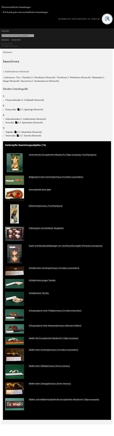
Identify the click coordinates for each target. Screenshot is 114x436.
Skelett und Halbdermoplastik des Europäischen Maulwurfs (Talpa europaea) (64, 399)
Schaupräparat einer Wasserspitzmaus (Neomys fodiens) (55, 325)
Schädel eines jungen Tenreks (42, 280)
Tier (18, 77)
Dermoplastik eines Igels (40, 189)
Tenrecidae (23, 135)
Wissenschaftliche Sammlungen (16, 6)
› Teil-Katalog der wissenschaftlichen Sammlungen (24, 11)
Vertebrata (74, 77)
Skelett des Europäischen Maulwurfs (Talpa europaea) (53, 338)
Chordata (39, 77)
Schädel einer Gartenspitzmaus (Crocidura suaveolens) (54, 268)
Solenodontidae (25, 118)
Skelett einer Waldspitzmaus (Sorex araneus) (49, 366)
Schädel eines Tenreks (39, 293)
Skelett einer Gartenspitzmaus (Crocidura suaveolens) (53, 350)
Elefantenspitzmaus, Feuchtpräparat (46, 206)
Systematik (16, 40)
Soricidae (24, 122)
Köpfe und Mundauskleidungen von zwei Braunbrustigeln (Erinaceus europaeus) (65, 246)
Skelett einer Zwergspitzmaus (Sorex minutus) (50, 383)
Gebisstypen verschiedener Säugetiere (46, 228)
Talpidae (23, 131)
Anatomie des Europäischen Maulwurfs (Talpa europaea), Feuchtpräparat (62, 155)
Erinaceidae (24, 109)
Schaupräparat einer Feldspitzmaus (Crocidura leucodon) (55, 310)
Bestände (5, 40)
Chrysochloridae (24, 99)
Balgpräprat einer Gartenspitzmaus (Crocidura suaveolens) (56, 177)
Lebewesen (9, 77)
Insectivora (40, 80)
